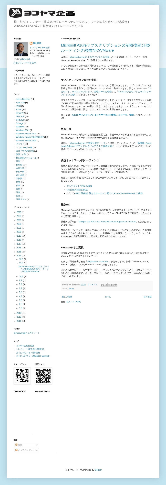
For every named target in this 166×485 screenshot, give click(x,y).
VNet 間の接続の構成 (77, 190)
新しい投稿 (67, 297)
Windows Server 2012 (26, 134)
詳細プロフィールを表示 (25, 63)
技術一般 (20, 171)
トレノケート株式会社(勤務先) (30, 349)
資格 (18, 189)
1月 (21, 308)
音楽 (18, 161)
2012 (19, 317)
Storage (19, 123)
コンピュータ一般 (24, 147)
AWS (18, 106)
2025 (19, 212)
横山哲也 (37, 43)
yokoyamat (25, 59)
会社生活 (20, 168)
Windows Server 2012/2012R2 (30, 137)
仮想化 (19, 165)
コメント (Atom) (73, 302)
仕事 (18, 185)
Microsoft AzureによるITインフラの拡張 (89, 57)
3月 (21, 300)
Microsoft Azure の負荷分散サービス (88, 143)
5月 (21, 292)
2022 (19, 224)
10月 (21, 276)
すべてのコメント (24, 450)
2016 (19, 248)
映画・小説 (21, 154)
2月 (21, 304)
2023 (19, 220)
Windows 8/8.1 (22, 130)
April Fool (20, 103)
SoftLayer (20, 120)
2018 (19, 240)
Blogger (98, 470)
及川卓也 (20, 175)
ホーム (108, 297)
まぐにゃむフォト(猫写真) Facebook (32, 356)
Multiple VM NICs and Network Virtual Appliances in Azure (107, 221)
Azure (71, 289)
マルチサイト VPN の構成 (79, 186)
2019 (19, 236)
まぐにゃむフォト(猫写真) (28, 352)
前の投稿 (147, 297)
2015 (19, 252)
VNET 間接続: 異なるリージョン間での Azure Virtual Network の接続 (109, 193)
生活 (18, 196)
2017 (19, 244)
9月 (21, 280)
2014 (19, 256)
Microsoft (20, 116)
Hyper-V (20, 113)
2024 (19, 216)
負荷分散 (66, 129)
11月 (21, 263)
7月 (21, 284)
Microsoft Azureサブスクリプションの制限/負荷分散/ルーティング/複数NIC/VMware (34, 269)
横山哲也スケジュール (26, 158)
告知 (18, 182)
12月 (21, 259)
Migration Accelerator (97, 261)
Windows (20, 127)
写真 (18, 192)
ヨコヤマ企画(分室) (25, 151)
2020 (19, 232)
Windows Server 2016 (26, 140)
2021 (19, 228)
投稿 (18, 445)
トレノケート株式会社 (40, 47)
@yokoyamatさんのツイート (27, 333)
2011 (19, 321)
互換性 (19, 178)
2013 (19, 313)
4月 (21, 296)
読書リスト (21, 199)
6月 (21, 288)
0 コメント (92, 284)
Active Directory (23, 99)
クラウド (20, 144)
